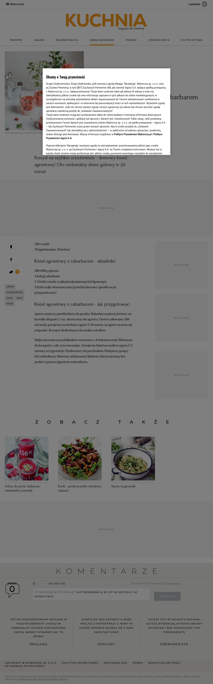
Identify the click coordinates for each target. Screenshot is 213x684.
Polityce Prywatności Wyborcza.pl (133, 134)
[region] (107, 111)
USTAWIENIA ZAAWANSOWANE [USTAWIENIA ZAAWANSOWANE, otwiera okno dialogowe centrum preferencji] (69, 147)
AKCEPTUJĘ (155, 148)
